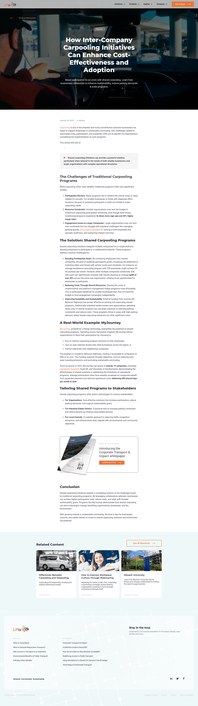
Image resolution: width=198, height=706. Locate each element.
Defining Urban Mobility (22, 660)
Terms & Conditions (187, 695)
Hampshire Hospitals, (70, 369)
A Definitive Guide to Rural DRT (75, 647)
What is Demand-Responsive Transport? (29, 647)
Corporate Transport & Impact (75, 643)
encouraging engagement (91, 229)
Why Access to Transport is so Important (29, 652)
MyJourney (65, 329)
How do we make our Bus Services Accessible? (81, 652)
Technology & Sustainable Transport (77, 665)
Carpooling (65, 127)
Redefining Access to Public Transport (78, 656)
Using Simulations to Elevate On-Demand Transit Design (85, 660)
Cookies (173, 695)
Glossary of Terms (151, 695)
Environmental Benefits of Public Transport (30, 656)
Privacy (164, 695)
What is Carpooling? (21, 643)
